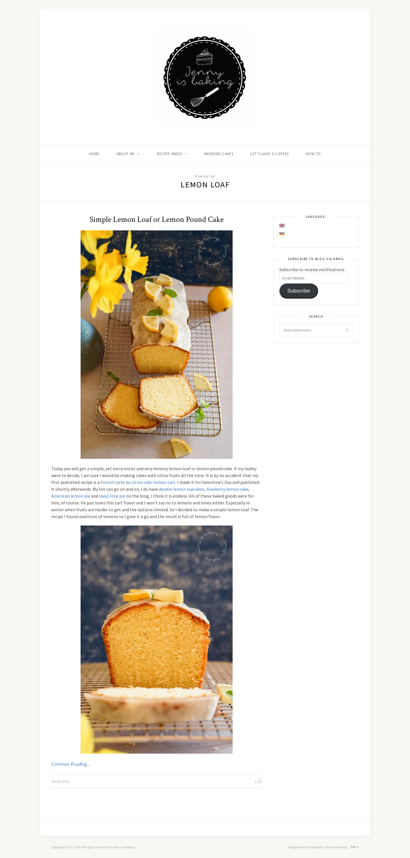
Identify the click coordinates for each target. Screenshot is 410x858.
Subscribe (298, 291)
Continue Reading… (70, 764)
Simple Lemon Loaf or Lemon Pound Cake (157, 219)
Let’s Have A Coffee (269, 153)
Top (354, 847)
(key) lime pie (112, 496)
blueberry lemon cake (227, 489)
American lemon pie (70, 496)
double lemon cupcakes (181, 489)
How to (313, 153)
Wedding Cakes (218, 153)
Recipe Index (169, 153)
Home (94, 153)
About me (125, 153)
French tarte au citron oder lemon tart (138, 482)
